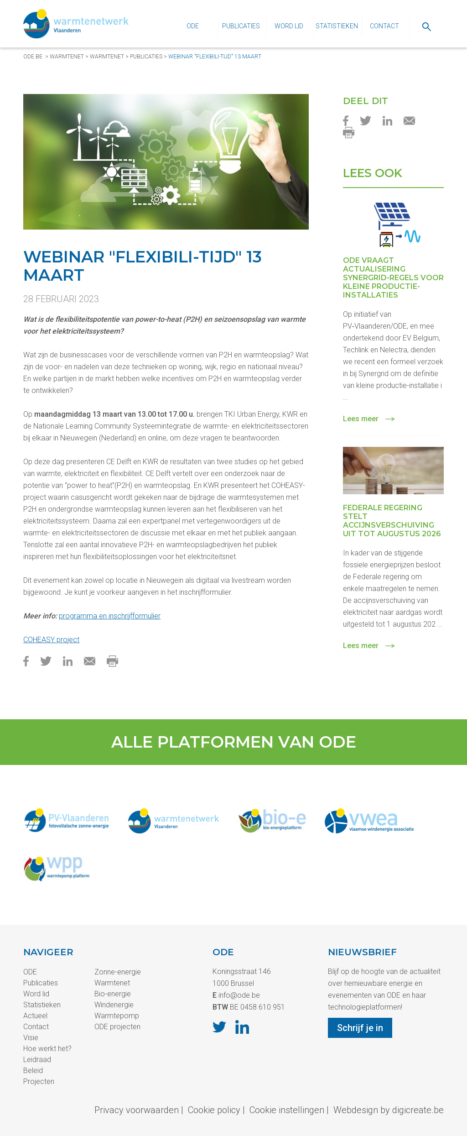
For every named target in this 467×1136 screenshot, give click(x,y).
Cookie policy (214, 1110)
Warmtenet (67, 56)
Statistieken (337, 26)
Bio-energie (112, 993)
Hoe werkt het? (47, 1048)
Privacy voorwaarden (136, 1110)
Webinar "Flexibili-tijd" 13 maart (214, 56)
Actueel (35, 1015)
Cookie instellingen (286, 1110)
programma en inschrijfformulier (110, 616)
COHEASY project (51, 639)
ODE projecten (117, 1026)
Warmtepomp (116, 1015)
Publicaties (241, 26)
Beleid (33, 1070)
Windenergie (114, 1004)
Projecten (38, 1081)
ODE (193, 26)
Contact (384, 26)
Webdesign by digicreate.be (388, 1110)
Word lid (289, 26)
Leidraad (37, 1059)
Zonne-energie (117, 972)
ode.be (32, 56)
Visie (30, 1037)
